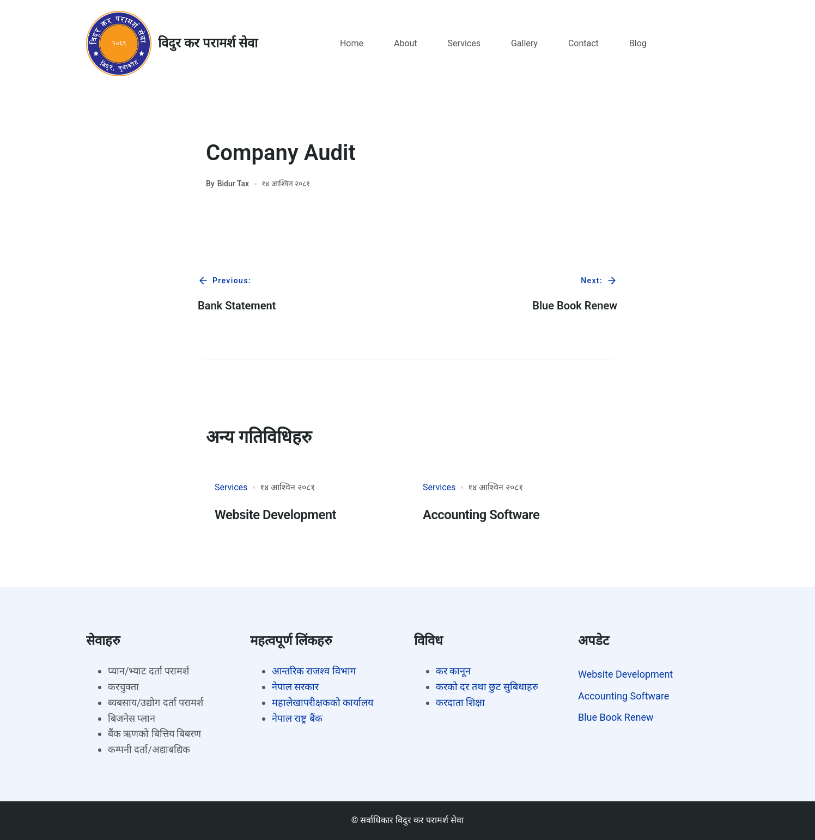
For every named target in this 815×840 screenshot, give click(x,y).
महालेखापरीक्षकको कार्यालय (322, 702)
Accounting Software (481, 514)
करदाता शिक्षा (460, 702)
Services (231, 487)
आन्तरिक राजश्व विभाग (314, 671)
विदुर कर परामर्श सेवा (208, 43)
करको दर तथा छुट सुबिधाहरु (487, 686)
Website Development (276, 514)
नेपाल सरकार (295, 686)
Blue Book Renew (616, 717)
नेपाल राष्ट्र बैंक (297, 718)
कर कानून (453, 671)
